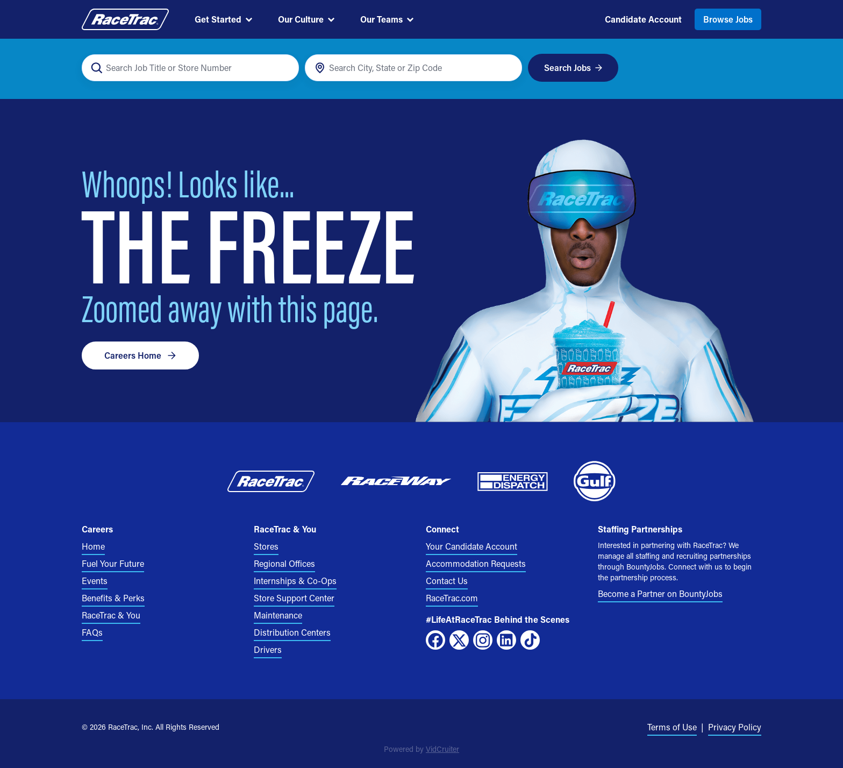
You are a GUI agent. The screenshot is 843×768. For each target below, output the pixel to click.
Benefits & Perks (113, 597)
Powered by (421, 749)
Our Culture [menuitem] (306, 19)
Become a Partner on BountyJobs (660, 593)
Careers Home (140, 355)
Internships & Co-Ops (295, 580)
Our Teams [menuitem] (386, 19)
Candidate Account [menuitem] (643, 19)
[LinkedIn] (506, 640)
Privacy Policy (734, 727)
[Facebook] (435, 640)
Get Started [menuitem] (223, 19)
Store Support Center (294, 597)
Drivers (268, 649)
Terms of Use (672, 727)
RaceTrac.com (452, 597)
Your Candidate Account (471, 546)
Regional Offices (284, 563)
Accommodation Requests (476, 563)
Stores (266, 546)
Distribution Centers (292, 632)
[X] (459, 640)
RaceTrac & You (111, 615)
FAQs (92, 632)
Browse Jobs (728, 19)
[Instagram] (482, 640)
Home (93, 546)
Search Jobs (573, 67)
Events (95, 580)
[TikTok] (530, 640)
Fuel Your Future (113, 563)
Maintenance (278, 615)
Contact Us (447, 580)
